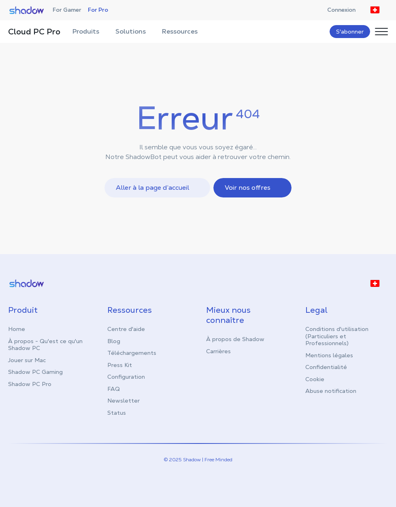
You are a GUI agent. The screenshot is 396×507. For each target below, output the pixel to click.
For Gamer (67, 9)
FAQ (113, 388)
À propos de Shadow (235, 339)
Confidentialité (326, 367)
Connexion (345, 9)
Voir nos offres (253, 187)
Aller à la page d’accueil (158, 187)
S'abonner (350, 31)
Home (16, 329)
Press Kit (119, 365)
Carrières (218, 351)
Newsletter (123, 400)
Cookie (314, 379)
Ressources (184, 31)
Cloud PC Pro (34, 31)
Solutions (134, 31)
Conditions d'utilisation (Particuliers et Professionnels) (336, 336)
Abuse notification (330, 391)
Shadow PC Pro (29, 384)
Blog (113, 341)
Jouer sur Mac (27, 360)
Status (116, 412)
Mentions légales (329, 355)
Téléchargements (131, 352)
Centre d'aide (126, 329)
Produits (89, 31)
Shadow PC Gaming (35, 371)
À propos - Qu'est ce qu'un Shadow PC (45, 344)
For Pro (98, 9)
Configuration (126, 376)
